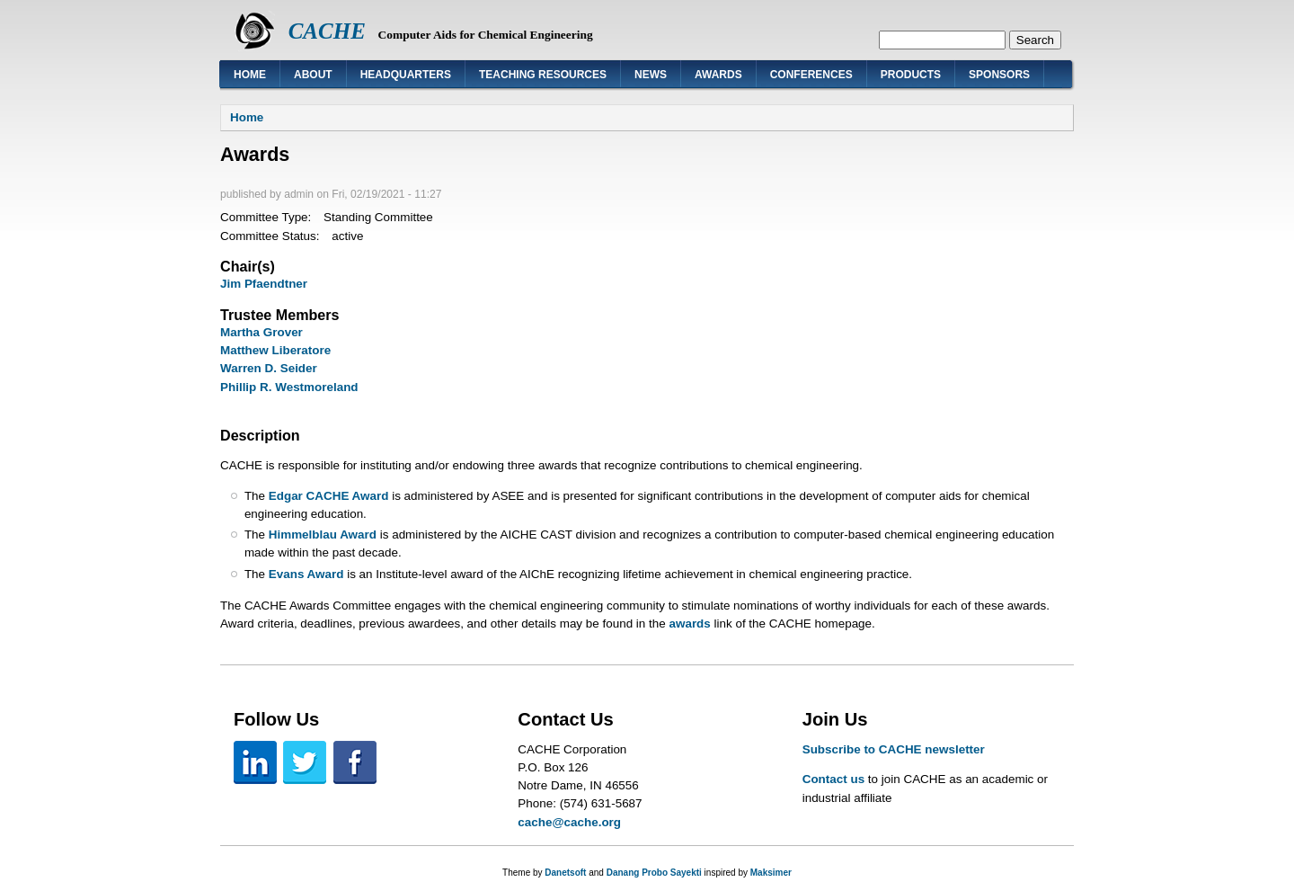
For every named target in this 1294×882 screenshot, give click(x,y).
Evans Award (306, 574)
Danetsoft (565, 873)
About (313, 74)
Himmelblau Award (323, 534)
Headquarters (405, 74)
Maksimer (771, 873)
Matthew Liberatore (275, 350)
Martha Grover (261, 332)
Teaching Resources (543, 74)
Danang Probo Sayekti (654, 873)
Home (250, 74)
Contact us (833, 779)
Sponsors (999, 74)
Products (911, 74)
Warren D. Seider (268, 368)
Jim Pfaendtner (263, 283)
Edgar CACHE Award (329, 496)
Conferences (811, 74)
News (650, 74)
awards (689, 623)
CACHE (327, 31)
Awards (718, 74)
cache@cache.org (569, 822)
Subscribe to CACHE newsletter (893, 749)
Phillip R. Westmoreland (289, 387)
